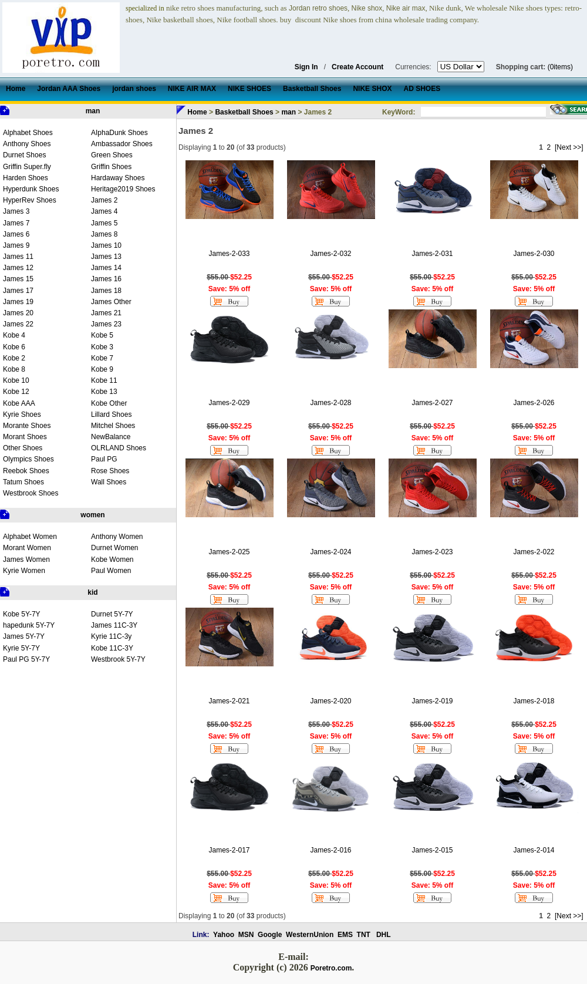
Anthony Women (117, 537)
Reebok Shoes (26, 471)
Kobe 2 (14, 358)
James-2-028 (330, 403)
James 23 (106, 324)
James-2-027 (432, 403)
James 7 (16, 223)
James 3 (16, 211)
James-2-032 (330, 254)
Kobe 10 (16, 380)
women (92, 515)
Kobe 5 (102, 335)
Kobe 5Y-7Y (22, 614)
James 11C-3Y (114, 625)
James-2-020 (330, 701)
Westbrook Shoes (31, 493)
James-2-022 (533, 552)
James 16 (106, 279)
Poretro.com (331, 968)
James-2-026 (533, 403)
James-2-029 (228, 403)
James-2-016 (330, 850)
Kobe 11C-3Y (112, 648)
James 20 (18, 313)
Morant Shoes (25, 437)
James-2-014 (533, 850)
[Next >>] (569, 147)
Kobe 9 (102, 369)
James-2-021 (228, 701)
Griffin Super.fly (27, 167)
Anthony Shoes (26, 144)
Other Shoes (22, 448)
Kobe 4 (14, 335)
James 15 (18, 279)
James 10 (106, 245)
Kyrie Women (24, 571)
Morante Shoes (26, 426)
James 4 (104, 211)
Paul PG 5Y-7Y (26, 659)
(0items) (560, 67)
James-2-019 (432, 701)
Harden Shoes (25, 178)
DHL (383, 935)
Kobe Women (112, 559)
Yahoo (223, 935)
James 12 (18, 268)
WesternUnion (309, 935)
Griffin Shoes (111, 167)
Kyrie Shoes (22, 414)
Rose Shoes (110, 471)
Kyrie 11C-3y (111, 636)
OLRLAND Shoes (118, 448)
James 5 (104, 223)
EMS (345, 935)
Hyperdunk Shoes (31, 189)
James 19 (18, 302)
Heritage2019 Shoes (123, 189)
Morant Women (27, 548)
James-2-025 (228, 552)
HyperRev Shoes (29, 200)
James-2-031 (432, 254)
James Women (26, 559)
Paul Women (111, 571)
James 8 (104, 234)
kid (92, 592)
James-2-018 (533, 701)
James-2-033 (228, 254)
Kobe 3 (102, 347)
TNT (363, 935)
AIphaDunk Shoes (119, 133)
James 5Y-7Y (24, 636)
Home (197, 112)
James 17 (18, 291)
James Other (111, 302)
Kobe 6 (14, 347)
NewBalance (110, 437)
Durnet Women (114, 548)
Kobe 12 (16, 391)
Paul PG (104, 459)
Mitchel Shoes (113, 426)
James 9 (16, 245)
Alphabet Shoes (28, 133)
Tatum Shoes (23, 482)
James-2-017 (228, 850)
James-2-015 (432, 850)
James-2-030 (533, 254)
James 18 (106, 291)
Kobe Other (109, 403)
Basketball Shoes (244, 112)
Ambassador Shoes (122, 144)
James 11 (18, 256)
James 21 (106, 313)
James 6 (16, 234)
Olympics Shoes (28, 459)
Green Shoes (112, 155)
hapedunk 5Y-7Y (29, 625)
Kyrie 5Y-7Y (21, 648)
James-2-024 (330, 552)
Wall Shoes (108, 482)
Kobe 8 (14, 369)
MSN (246, 935)
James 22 (18, 324)
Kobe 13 (104, 391)
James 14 (106, 268)
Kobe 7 (102, 358)
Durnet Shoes (24, 155)
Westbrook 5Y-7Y (118, 659)
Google (270, 935)
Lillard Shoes (111, 414)
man (93, 111)
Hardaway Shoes (117, 178)
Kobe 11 (104, 380)
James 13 (106, 256)
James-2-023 (432, 552)
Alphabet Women (30, 537)
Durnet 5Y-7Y (112, 614)
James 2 (104, 200)
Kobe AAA (19, 403)
